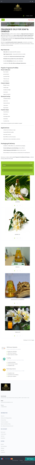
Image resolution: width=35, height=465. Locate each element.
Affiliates (2, 448)
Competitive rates (11, 365)
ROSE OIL (17, 267)
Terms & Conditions (4, 422)
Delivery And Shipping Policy (6, 418)
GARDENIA (17, 201)
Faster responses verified (12, 354)
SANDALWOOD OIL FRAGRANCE (17, 299)
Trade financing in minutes (13, 363)
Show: (31, 167)
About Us (2, 416)
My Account (3, 432)
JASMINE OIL (17, 234)
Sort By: (30, 163)
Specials (2, 450)
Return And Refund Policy (5, 424)
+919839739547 (4, 406)
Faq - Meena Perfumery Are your (7, 426)
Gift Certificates (4, 446)
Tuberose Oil (17, 332)
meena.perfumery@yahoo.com (7, 402)
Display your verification (12, 351)
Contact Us (3, 452)
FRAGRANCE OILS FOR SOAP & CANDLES (18, 24)
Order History (3, 434)
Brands (2, 444)
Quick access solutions (12, 376)
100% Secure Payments (12, 353)
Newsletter (3, 438)
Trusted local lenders (12, 362)
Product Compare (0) (28, 174)
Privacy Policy (3, 420)
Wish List (2, 436)
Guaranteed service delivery (13, 374)
